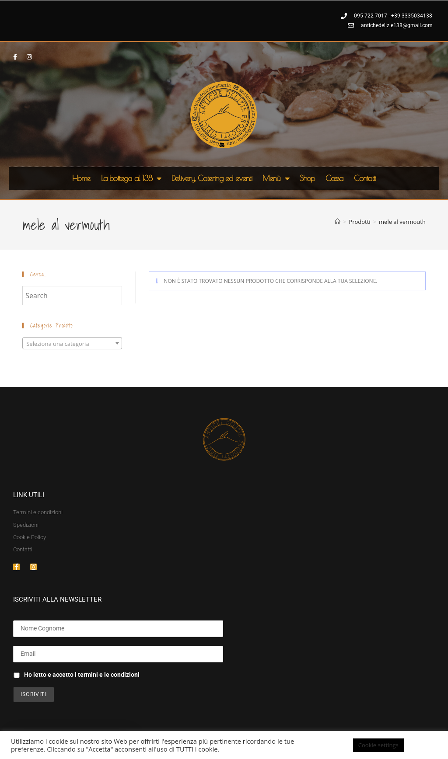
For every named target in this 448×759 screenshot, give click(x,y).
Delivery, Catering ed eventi (212, 178)
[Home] (337, 222)
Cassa (334, 178)
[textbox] (72, 344)
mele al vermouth (402, 222)
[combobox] (72, 343)
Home (81, 178)
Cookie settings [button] (378, 745)
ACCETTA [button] (423, 745)
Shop (307, 178)
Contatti (365, 178)
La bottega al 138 (131, 178)
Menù (275, 178)
